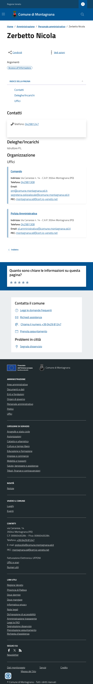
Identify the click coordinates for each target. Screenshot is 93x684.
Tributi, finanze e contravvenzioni (23, 470)
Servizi (43, 667)
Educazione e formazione (19, 451)
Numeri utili (13, 567)
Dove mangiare (14, 599)
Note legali (12, 609)
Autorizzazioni (14, 436)
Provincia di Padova (17, 590)
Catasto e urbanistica (17, 441)
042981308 (28, 182)
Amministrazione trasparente (22, 618)
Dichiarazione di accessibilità (21, 614)
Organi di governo (16, 399)
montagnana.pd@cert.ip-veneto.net (37, 199)
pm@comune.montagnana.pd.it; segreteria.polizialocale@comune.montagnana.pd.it (40, 193)
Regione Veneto (14, 4)
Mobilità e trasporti (16, 461)
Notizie (10, 488)
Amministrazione (26, 26)
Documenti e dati (15, 389)
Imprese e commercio (18, 456)
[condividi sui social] (15, 52)
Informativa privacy (17, 604)
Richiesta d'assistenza (18, 634)
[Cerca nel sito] (81, 14)
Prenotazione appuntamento (21, 630)
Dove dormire (14, 595)
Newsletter (13, 655)
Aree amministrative (17, 384)
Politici (10, 409)
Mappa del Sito (28, 671)
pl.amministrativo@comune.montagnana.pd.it (44, 229)
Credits (64, 667)
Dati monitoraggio (16, 667)
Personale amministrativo (51, 26)
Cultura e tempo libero (18, 446)
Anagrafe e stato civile (18, 431)
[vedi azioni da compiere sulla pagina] (57, 52)
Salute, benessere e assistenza (22, 466)
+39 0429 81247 (25, 540)
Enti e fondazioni (15, 394)
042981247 (32, 124)
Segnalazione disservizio (19, 626)
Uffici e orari (13, 562)
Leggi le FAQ (13, 622)
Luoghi (10, 506)
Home (10, 26)
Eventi (10, 511)
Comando (16, 171)
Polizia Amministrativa (24, 213)
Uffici (9, 414)
